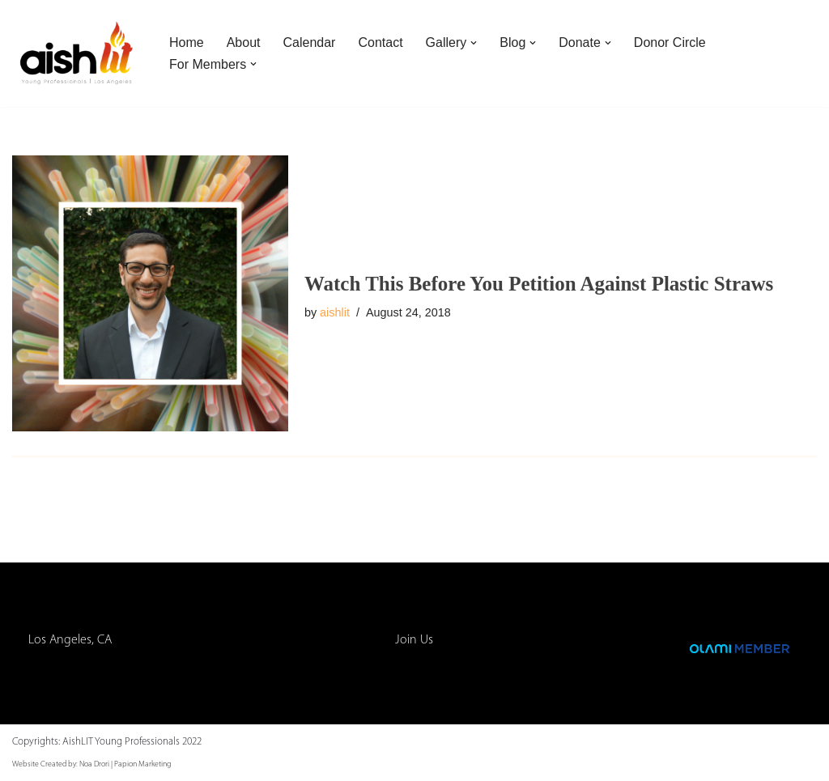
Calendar (309, 42)
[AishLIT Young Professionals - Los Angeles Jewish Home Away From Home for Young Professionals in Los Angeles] (77, 53)
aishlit (335, 312)
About (244, 42)
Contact (380, 42)
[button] (473, 43)
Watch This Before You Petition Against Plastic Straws (538, 284)
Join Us (414, 640)
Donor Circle (670, 42)
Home (186, 42)
